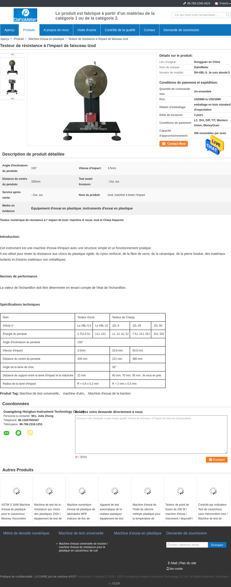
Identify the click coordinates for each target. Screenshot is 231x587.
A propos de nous (56, 30)
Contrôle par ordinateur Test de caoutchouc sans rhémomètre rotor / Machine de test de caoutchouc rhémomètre (213, 514)
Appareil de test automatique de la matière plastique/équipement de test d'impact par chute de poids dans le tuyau (113, 516)
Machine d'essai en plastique (46, 39)
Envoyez (217, 545)
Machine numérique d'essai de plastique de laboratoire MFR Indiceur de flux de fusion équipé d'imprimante (81, 516)
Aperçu (9, 30)
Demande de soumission (181, 30)
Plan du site (187, 563)
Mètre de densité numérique (26, 533)
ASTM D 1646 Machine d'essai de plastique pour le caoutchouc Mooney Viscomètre (15, 511)
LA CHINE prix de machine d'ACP (55, 576)
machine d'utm (73, 393)
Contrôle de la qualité (120, 30)
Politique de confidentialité (16, 576)
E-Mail (172, 563)
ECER (116, 583)
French (224, 3)
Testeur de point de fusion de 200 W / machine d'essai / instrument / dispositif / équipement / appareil (179, 514)
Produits (29, 30)
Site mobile (174, 568)
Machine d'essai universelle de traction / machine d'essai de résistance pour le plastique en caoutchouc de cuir (83, 547)
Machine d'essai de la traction (109, 393)
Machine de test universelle (39, 393)
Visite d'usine (86, 30)
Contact (149, 30)
